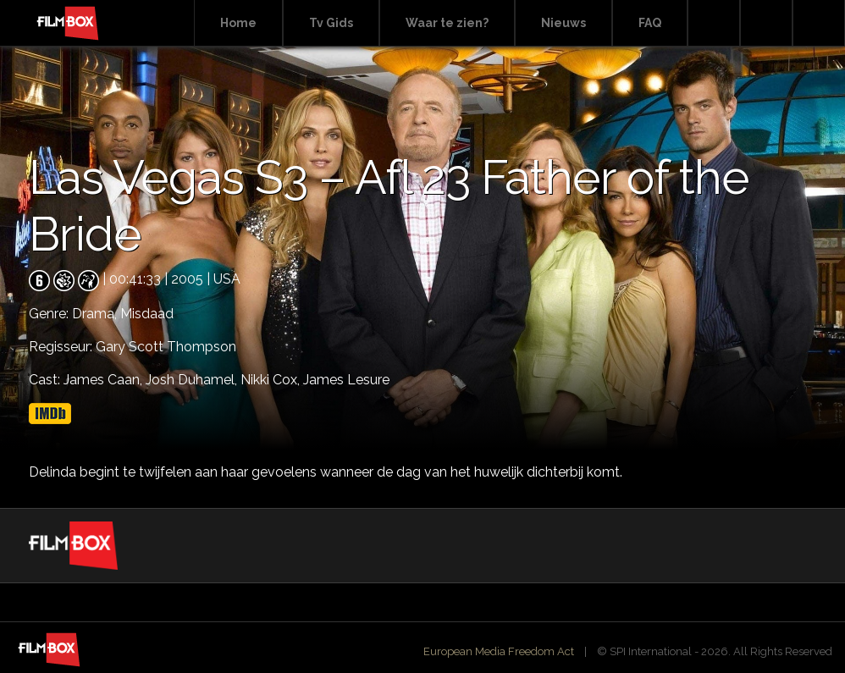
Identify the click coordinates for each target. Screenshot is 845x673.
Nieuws (563, 23)
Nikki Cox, (271, 380)
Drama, (96, 314)
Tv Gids (331, 23)
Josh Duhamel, (193, 380)
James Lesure (346, 380)
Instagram (819, 23)
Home (238, 23)
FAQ (649, 23)
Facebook (766, 23)
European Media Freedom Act (498, 651)
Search (714, 23)
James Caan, (105, 380)
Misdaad (147, 314)
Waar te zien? (447, 23)
